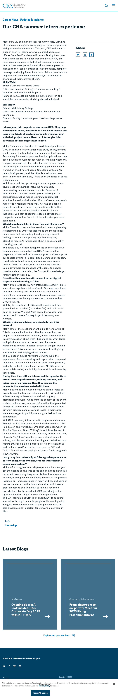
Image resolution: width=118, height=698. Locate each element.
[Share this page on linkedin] (85, 54)
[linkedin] (4, 665)
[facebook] (9, 665)
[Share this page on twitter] (78, 54)
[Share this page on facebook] (91, 54)
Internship (11, 525)
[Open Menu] (113, 5)
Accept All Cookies (40, 693)
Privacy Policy (44, 686)
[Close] (114, 684)
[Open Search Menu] (106, 5)
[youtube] (14, 665)
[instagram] (20, 665)
